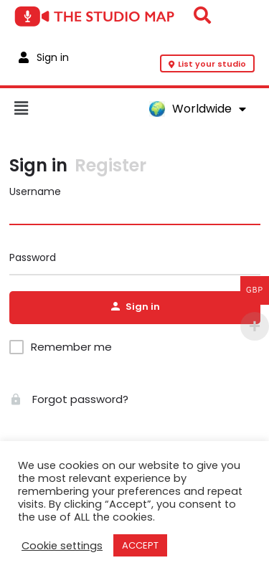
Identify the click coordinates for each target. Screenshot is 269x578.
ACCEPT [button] (140, 545)
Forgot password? (68, 399)
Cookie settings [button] (62, 545)
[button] (74, 109)
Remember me (71, 347)
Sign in (38, 165)
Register (110, 165)
